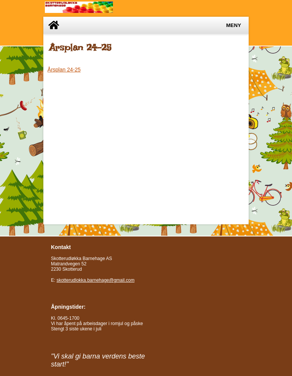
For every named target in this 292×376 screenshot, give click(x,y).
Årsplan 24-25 (64, 70)
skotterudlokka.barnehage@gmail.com (96, 280)
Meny (233, 25)
